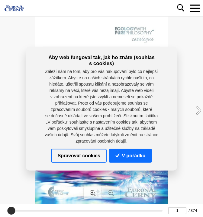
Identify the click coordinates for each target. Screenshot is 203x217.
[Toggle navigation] (195, 8)
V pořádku (130, 155)
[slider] (11, 211)
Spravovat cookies (79, 155)
